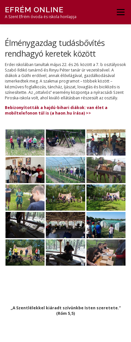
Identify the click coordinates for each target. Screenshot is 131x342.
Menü (120, 12)
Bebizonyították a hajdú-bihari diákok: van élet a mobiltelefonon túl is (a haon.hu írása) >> (56, 110)
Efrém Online (34, 9)
